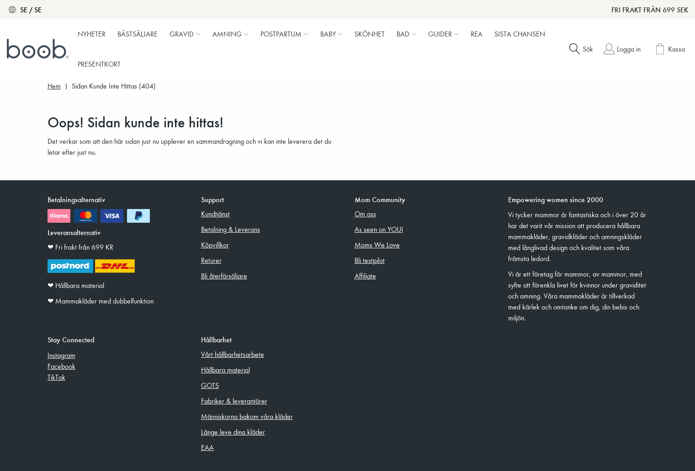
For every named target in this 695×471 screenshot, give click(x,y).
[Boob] (39, 49)
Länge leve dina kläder (233, 431)
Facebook (61, 366)
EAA (207, 447)
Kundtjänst (215, 213)
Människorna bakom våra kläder (247, 416)
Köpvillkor (215, 244)
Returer (211, 260)
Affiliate (365, 275)
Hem (54, 86)
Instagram (61, 355)
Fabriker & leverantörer (234, 400)
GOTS (210, 385)
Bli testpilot (370, 260)
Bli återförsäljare (224, 275)
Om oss (365, 213)
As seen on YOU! (379, 229)
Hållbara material (225, 369)
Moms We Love (377, 244)
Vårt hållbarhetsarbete (232, 354)
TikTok (56, 377)
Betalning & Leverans (230, 229)
